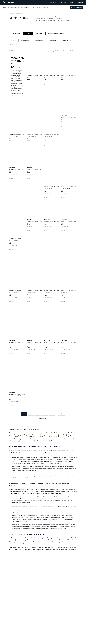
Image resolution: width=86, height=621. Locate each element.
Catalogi (33, 7)
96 (58, 51)
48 (55, 51)
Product (72, 51)
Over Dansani (53, 2)
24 (53, 51)
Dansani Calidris (15, 515)
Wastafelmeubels (19, 13)
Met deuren (39, 33)
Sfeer (63, 51)
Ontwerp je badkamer (42, 7)
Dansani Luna (15, 506)
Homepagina (12, 13)
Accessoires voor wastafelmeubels (56, 33)
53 (61, 414)
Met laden (28, 33)
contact (22, 547)
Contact (71, 2)
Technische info (62, 2)
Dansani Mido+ (15, 497)
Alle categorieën (16, 33)
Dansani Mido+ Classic (17, 524)
